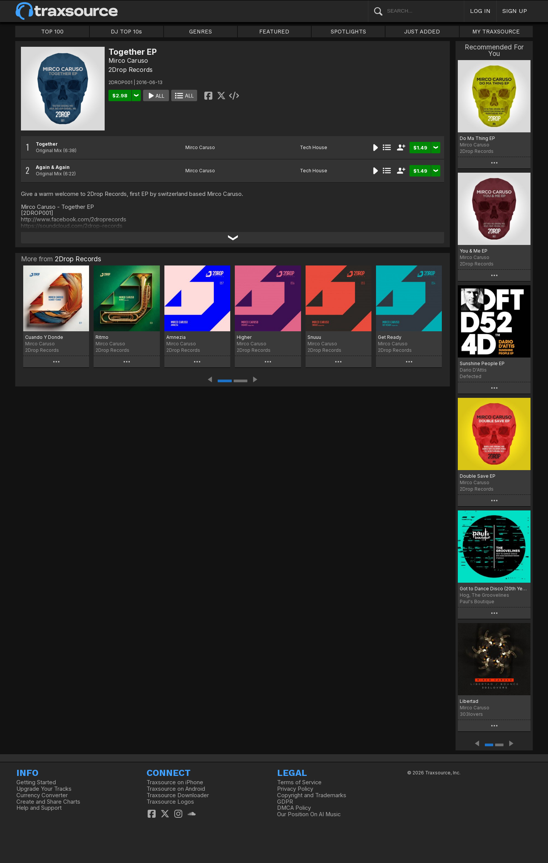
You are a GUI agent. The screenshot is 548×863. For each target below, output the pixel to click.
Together (47, 144)
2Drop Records (130, 69)
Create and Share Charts (48, 801)
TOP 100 (52, 31)
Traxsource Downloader (178, 795)
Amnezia (176, 337)
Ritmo (102, 337)
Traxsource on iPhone (175, 782)
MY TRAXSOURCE (496, 31)
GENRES (200, 31)
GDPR (285, 801)
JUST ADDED (422, 31)
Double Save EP (477, 476)
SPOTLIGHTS (348, 31)
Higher (244, 337)
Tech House (313, 147)
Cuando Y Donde (44, 337)
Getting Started (36, 782)
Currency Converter (42, 795)
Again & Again (53, 167)
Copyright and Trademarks (311, 795)
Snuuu (314, 337)
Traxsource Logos (170, 801)
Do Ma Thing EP (477, 138)
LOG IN (480, 10)
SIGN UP (514, 10)
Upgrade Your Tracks (44, 788)
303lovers (471, 714)
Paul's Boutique (477, 601)
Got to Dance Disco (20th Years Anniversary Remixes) (494, 588)
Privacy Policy (295, 788)
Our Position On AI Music (309, 814)
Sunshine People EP (482, 363)
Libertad (469, 701)
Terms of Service (299, 782)
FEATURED (274, 31)
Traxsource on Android (176, 788)
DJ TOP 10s (126, 31)
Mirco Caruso (128, 60)
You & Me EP (473, 251)
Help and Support (39, 807)
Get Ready (389, 337)
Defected (470, 376)
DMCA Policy (294, 807)
